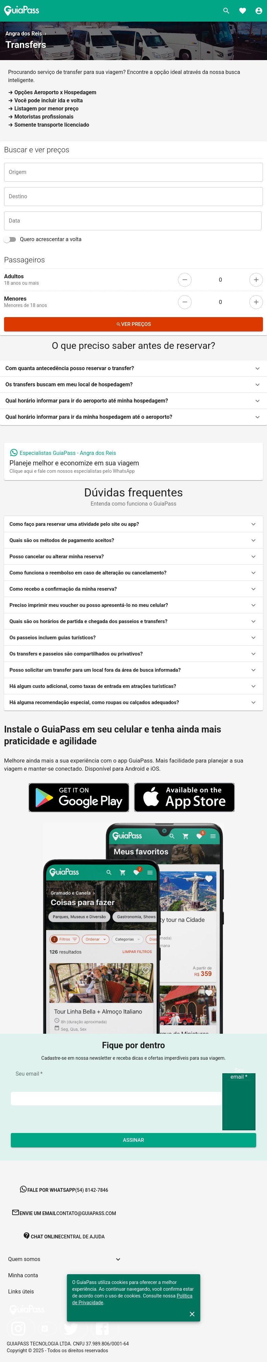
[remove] (185, 279)
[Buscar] (226, 11)
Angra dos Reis (23, 33)
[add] (256, 279)
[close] (192, 1314)
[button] (133, 368)
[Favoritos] (243, 11)
